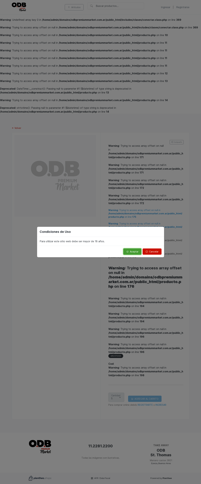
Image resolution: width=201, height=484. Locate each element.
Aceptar (132, 251)
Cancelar (152, 251)
